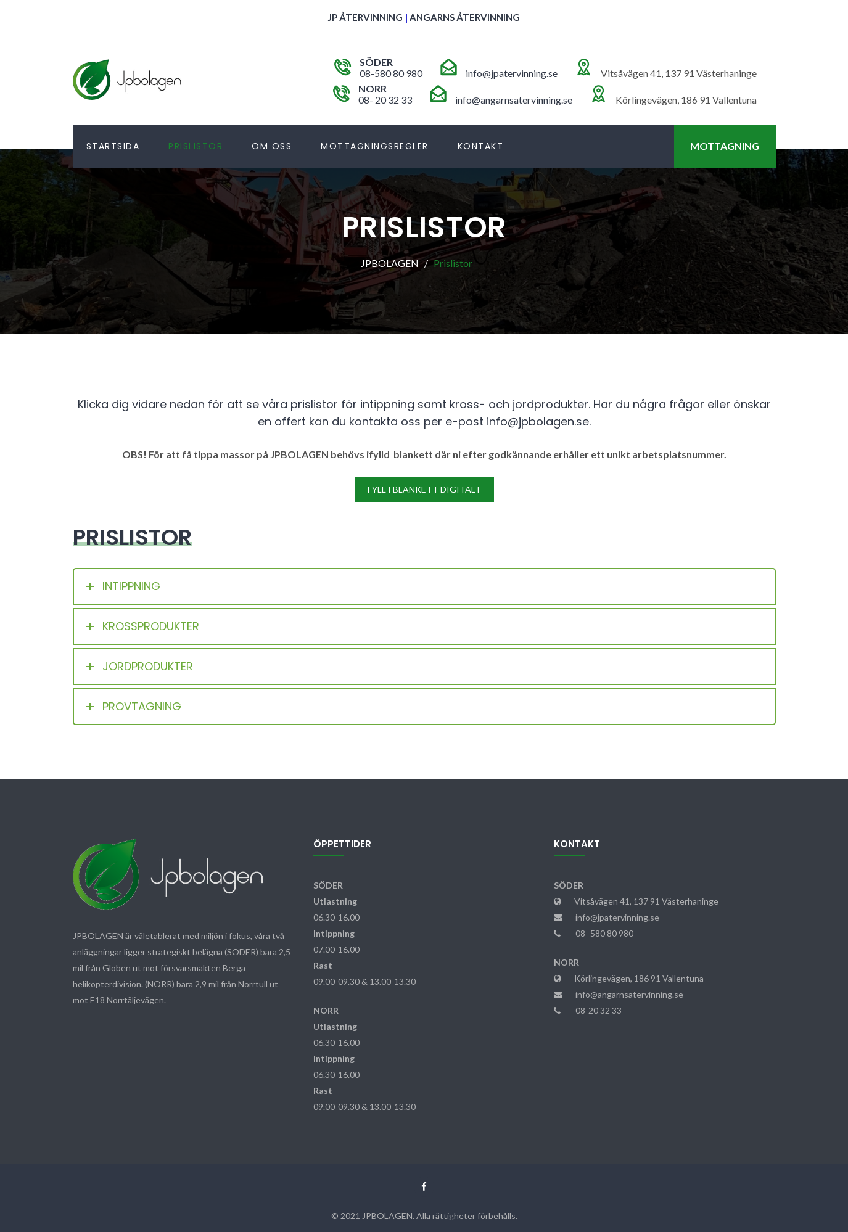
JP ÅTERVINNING (365, 17)
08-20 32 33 (598, 1010)
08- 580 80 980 (604, 933)
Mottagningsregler (375, 146)
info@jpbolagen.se (538, 421)
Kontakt (481, 146)
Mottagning (724, 146)
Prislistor (195, 146)
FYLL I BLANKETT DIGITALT (424, 489)
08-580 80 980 (391, 73)
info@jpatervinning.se (512, 73)
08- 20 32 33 (385, 99)
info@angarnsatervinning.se (513, 99)
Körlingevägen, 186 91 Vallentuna (639, 978)
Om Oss (272, 146)
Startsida (113, 146)
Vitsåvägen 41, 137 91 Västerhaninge (646, 901)
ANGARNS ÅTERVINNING (465, 17)
